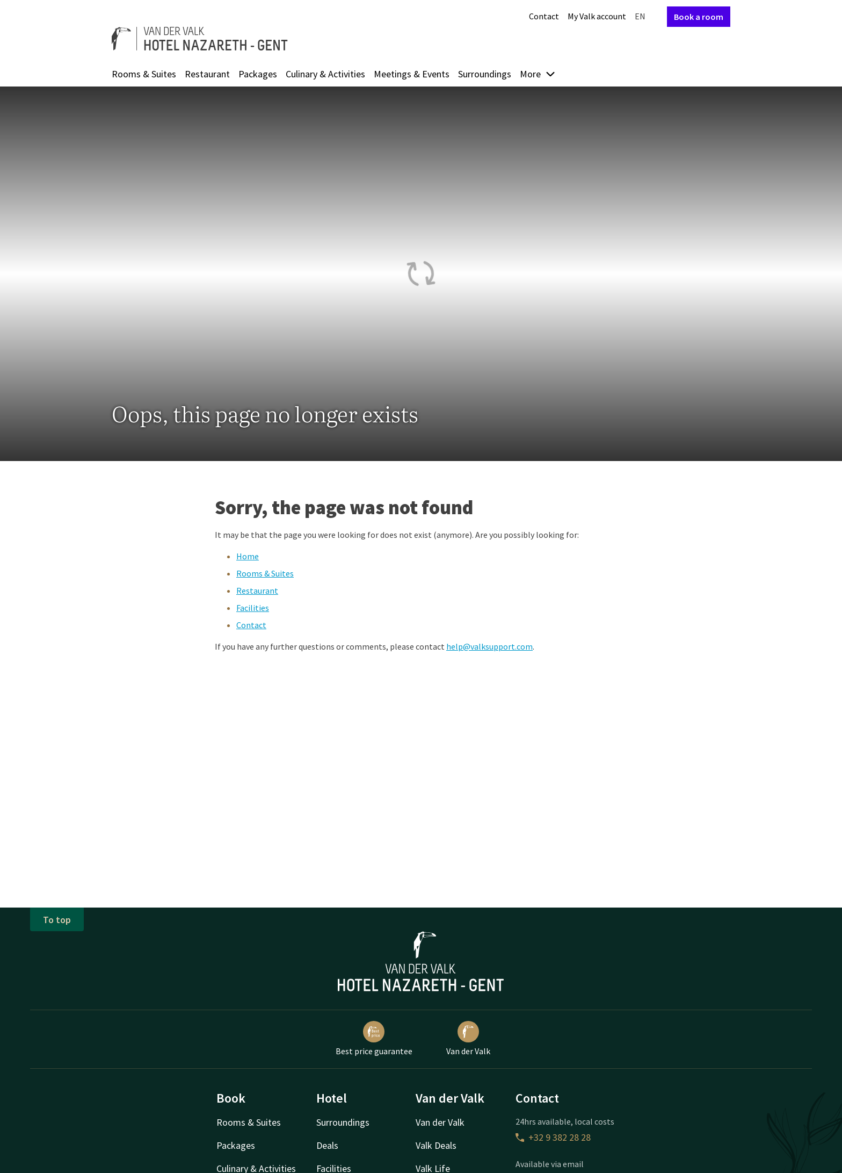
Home (247, 556)
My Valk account (597, 16)
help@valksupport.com (489, 646)
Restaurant (207, 74)
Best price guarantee (374, 1038)
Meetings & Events (411, 74)
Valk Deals (436, 1145)
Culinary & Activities (325, 74)
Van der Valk (468, 1038)
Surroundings (484, 74)
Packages (257, 74)
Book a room (698, 16)
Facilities (252, 607)
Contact (544, 16)
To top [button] (57, 919)
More (538, 74)
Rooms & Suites (144, 74)
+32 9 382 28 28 (553, 1137)
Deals (327, 1145)
